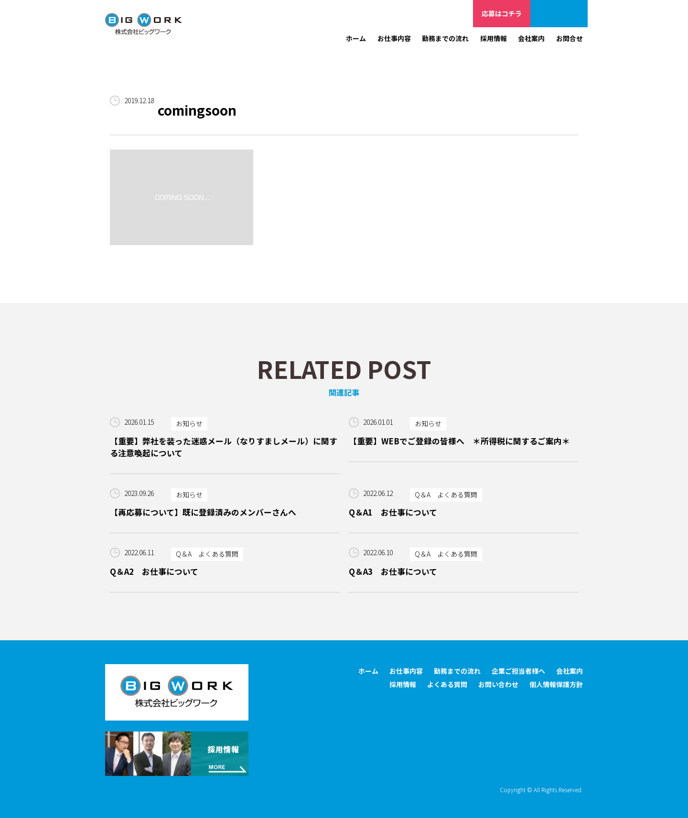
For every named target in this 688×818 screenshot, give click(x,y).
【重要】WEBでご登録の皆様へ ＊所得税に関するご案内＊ (459, 441)
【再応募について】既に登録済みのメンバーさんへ (203, 512)
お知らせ (189, 424)
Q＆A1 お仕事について (393, 512)
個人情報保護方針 (556, 684)
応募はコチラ (502, 13)
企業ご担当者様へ (559, 13)
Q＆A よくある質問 (446, 495)
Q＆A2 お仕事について (154, 572)
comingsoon (197, 110)
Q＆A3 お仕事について (393, 572)
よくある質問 (447, 684)
